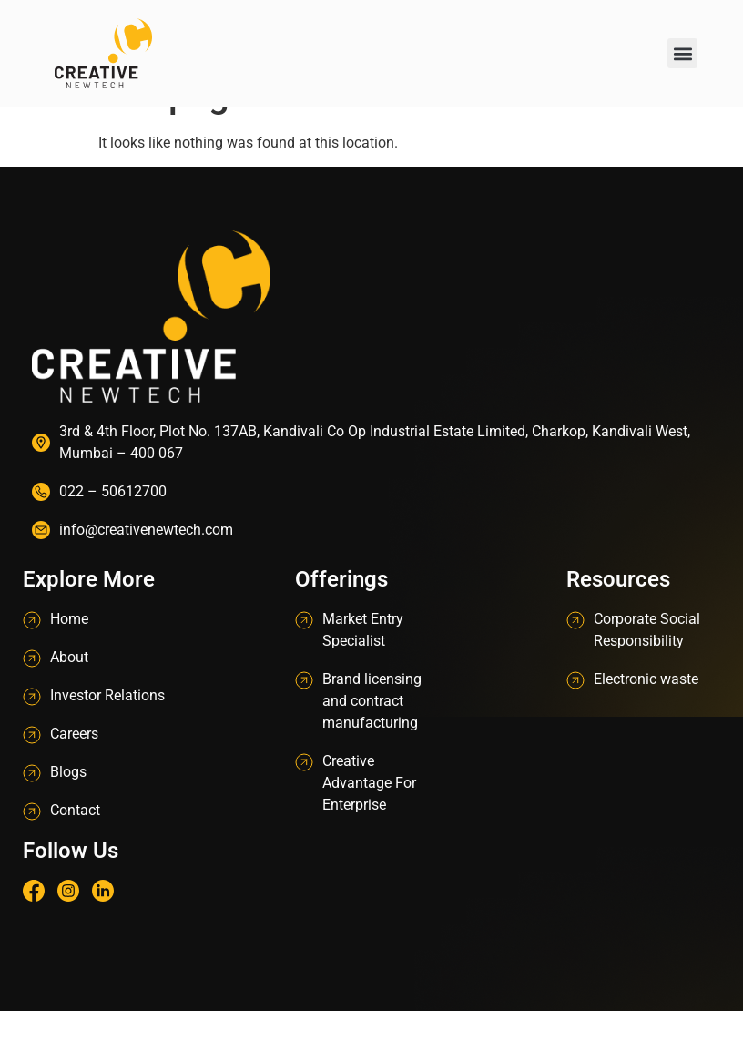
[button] (682, 53)
